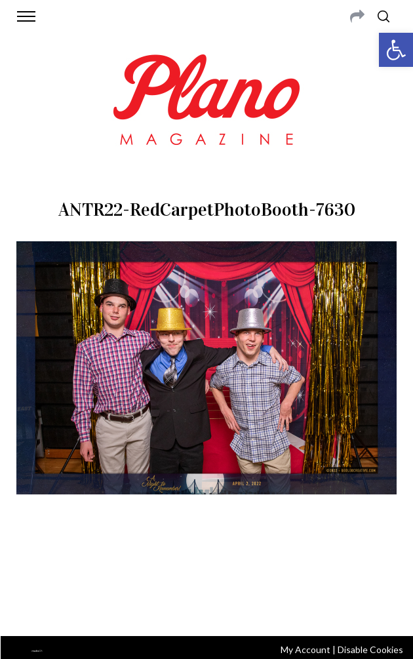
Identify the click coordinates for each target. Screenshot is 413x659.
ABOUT (56, 557)
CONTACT (94, 557)
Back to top (207, 608)
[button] (396, 50)
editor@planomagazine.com (206, 573)
